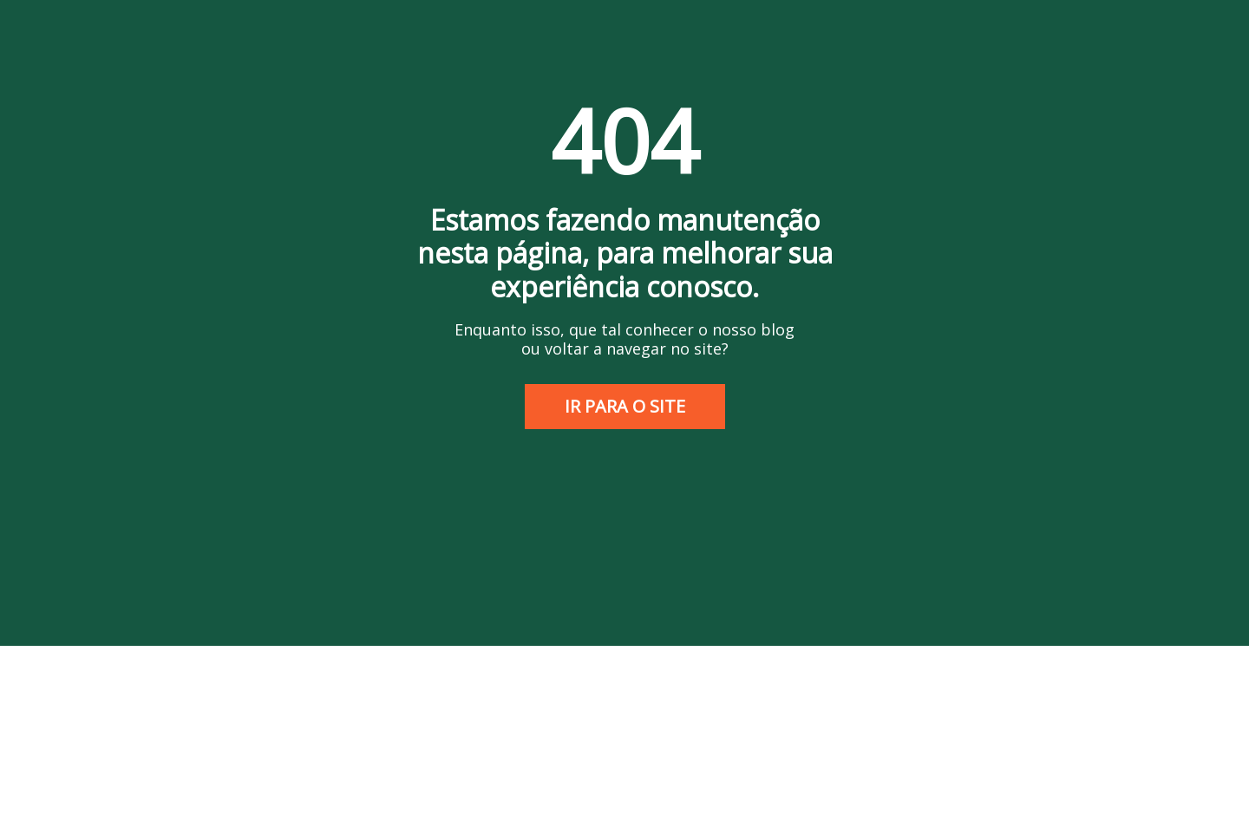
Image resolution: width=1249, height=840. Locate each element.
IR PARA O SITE (625, 406)
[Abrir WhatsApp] (1206, 796)
